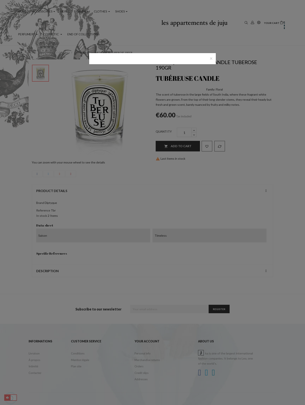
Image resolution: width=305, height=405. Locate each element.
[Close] (211, 58)
